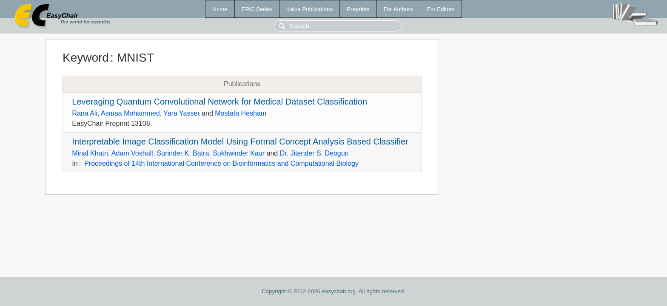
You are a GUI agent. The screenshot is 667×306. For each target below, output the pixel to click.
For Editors (441, 9)
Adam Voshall (132, 153)
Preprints (358, 9)
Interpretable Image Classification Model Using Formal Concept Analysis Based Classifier (240, 141)
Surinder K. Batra (183, 153)
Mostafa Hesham (240, 113)
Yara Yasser (181, 113)
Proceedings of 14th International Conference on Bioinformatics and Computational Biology (221, 163)
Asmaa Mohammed (130, 113)
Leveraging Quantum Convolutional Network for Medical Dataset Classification (219, 101)
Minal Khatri (90, 153)
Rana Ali (84, 113)
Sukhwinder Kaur (239, 153)
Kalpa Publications (309, 9)
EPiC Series (257, 9)
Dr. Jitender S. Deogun (314, 153)
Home (220, 9)
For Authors (398, 9)
